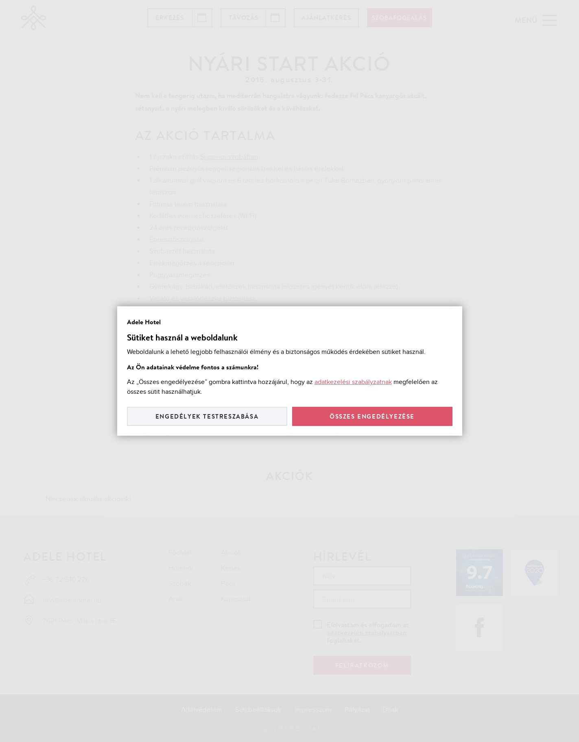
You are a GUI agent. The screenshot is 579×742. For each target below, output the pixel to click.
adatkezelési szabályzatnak (353, 382)
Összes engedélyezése (372, 416)
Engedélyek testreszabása (206, 416)
